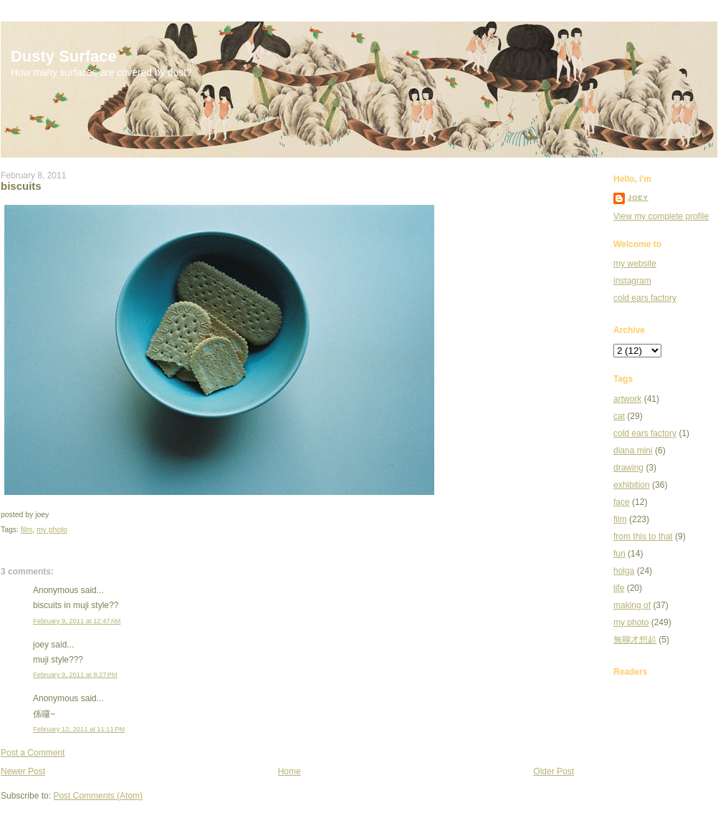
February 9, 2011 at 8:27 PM (75, 674)
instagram (632, 281)
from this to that (643, 536)
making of (632, 605)
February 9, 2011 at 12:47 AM (76, 621)
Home (289, 771)
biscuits (21, 186)
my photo (52, 530)
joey (638, 197)
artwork (627, 399)
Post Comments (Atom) (98, 796)
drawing (628, 468)
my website (634, 264)
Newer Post (23, 771)
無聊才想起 (634, 640)
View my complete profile (661, 216)
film (26, 530)
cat (619, 416)
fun (619, 554)
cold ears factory (644, 298)
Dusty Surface (64, 56)
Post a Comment (32, 753)
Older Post (553, 771)
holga (623, 571)
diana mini (633, 451)
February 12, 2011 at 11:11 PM (79, 729)
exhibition (631, 485)
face (621, 502)
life (618, 588)
